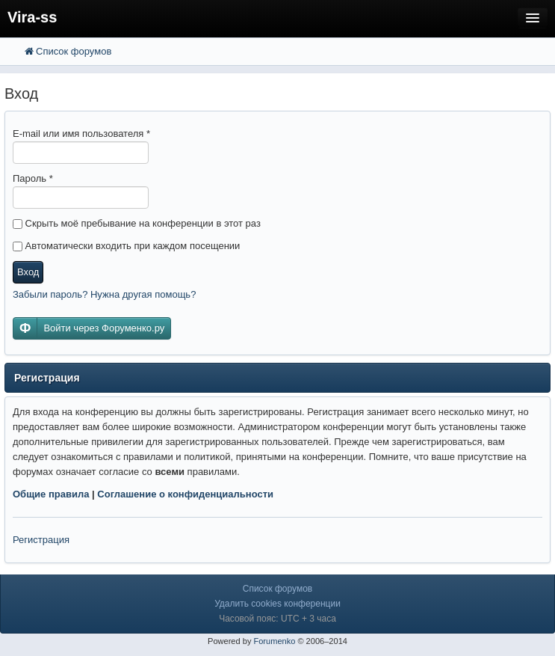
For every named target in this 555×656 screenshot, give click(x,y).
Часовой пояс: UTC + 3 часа (277, 618)
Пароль (33, 178)
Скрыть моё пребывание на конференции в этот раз (137, 223)
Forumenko (274, 641)
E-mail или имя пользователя (81, 133)
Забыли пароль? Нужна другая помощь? (104, 294)
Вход (28, 272)
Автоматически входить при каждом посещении (126, 245)
